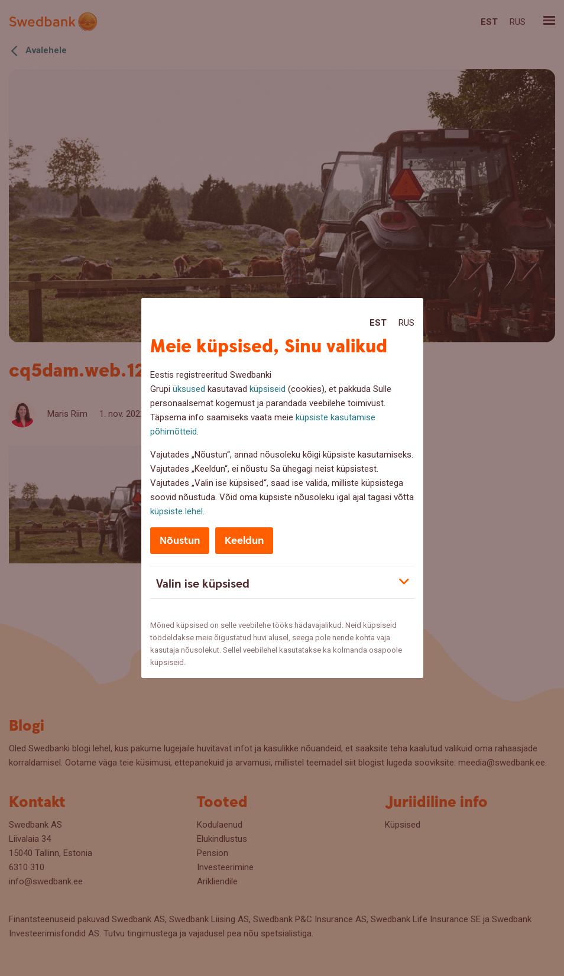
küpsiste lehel (176, 511)
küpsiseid (267, 389)
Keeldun (244, 540)
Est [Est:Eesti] (378, 322)
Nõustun (180, 540)
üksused (189, 389)
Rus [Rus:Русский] (406, 322)
